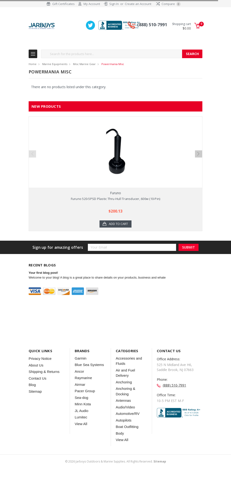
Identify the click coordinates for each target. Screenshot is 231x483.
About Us (36, 374)
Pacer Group (85, 400)
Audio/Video (125, 416)
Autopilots (123, 429)
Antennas (123, 410)
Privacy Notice (40, 368)
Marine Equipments (54, 64)
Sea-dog (81, 407)
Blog (32, 394)
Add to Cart (118, 224)
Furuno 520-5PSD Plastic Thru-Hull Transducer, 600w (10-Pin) (115, 199)
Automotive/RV (128, 423)
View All (81, 433)
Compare (168, 3)
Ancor (79, 381)
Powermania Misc (112, 64)
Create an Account (138, 4)
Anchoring (124, 391)
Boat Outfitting (127, 436)
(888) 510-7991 (152, 24)
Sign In (114, 4)
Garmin (80, 368)
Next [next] (198, 156)
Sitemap (35, 401)
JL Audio (81, 420)
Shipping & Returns (44, 381)
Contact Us (37, 388)
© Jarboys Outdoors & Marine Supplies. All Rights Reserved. (115, 471)
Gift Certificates (63, 4)
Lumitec (81, 426)
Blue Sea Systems (89, 374)
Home (33, 64)
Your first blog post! (43, 282)
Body (120, 443)
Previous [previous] (32, 156)
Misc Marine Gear (84, 64)
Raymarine (83, 387)
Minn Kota (83, 413)
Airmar (80, 394)
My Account (92, 4)
